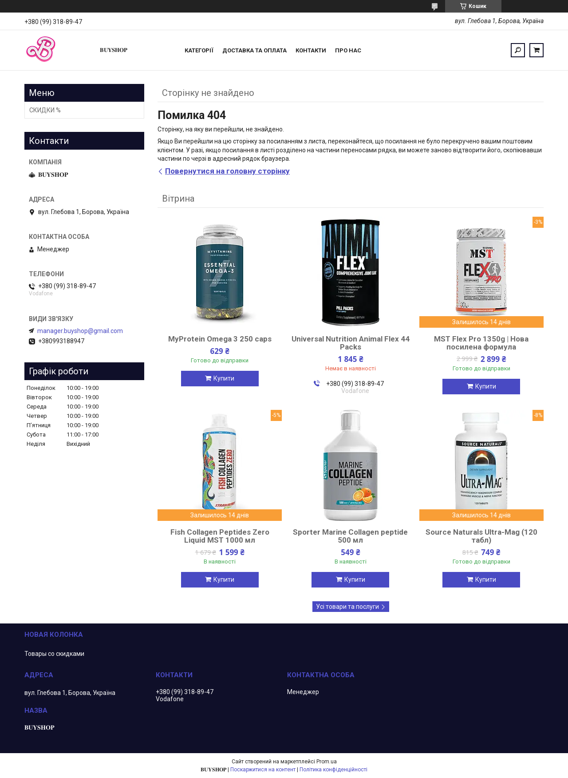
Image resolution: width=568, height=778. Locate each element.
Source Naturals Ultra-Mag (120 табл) (481, 536)
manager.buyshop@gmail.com (80, 330)
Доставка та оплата (254, 50)
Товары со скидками (54, 653)
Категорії (199, 50)
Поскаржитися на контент (263, 769)
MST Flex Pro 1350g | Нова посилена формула (481, 343)
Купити (223, 378)
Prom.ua (326, 761)
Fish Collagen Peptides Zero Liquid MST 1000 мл (219, 536)
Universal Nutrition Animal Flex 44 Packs (351, 343)
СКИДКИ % (45, 110)
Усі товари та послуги (347, 606)
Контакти (311, 50)
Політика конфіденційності (333, 769)
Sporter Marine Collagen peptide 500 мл (350, 536)
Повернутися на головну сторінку (227, 171)
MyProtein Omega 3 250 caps (220, 339)
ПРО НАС (348, 50)
